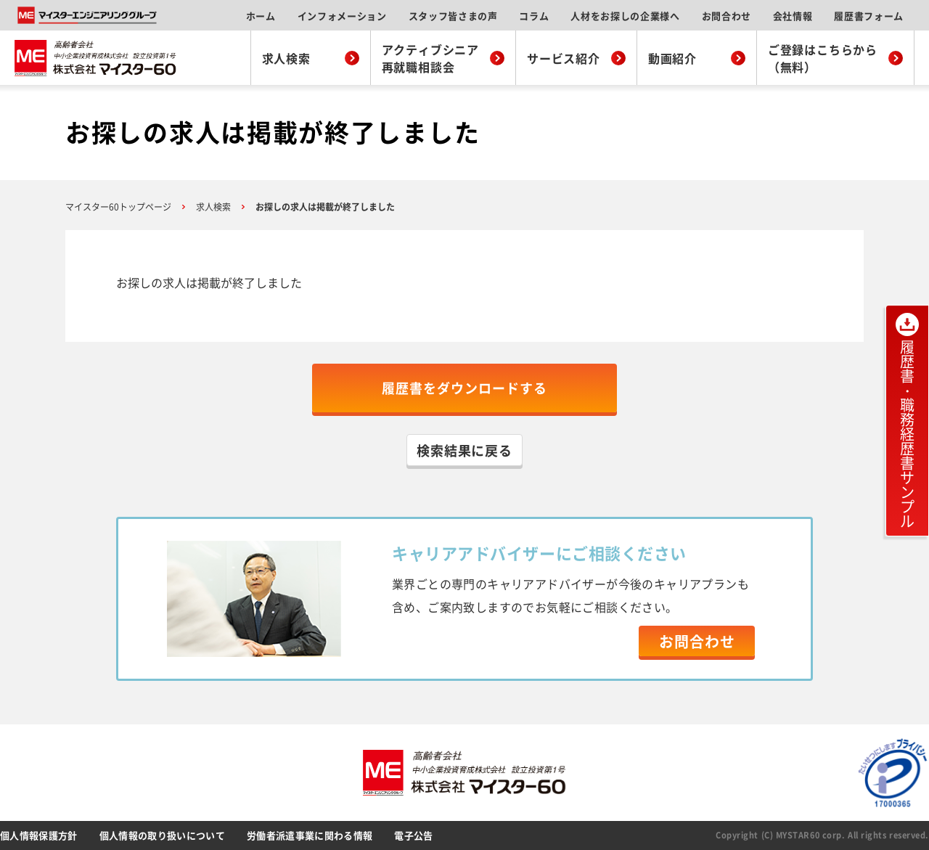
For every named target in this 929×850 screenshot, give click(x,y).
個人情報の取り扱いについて (162, 835)
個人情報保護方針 (39, 835)
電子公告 (413, 835)
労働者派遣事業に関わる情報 (309, 835)
